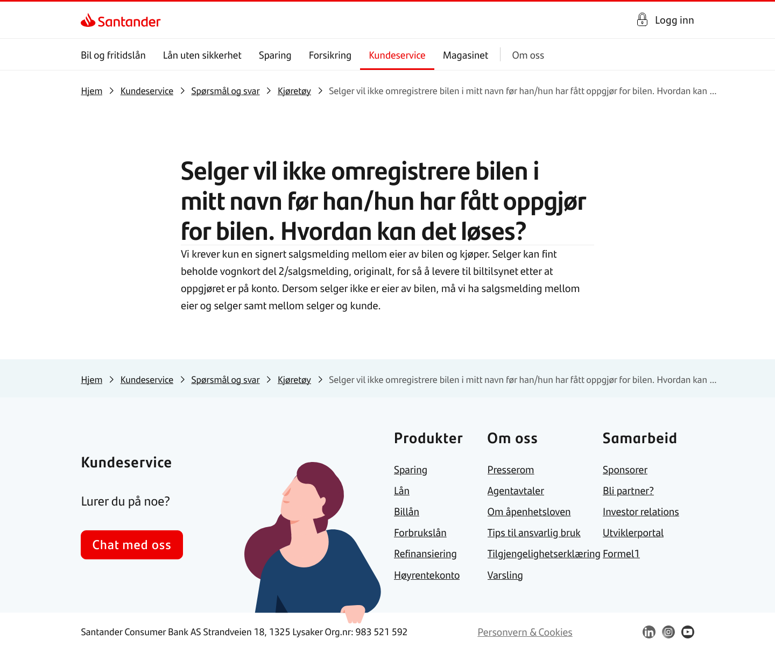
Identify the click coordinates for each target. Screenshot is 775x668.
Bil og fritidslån (113, 54)
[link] (90, 20)
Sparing (275, 54)
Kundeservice (397, 54)
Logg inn (674, 19)
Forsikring (330, 54)
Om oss (528, 54)
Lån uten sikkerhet (202, 54)
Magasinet (466, 54)
